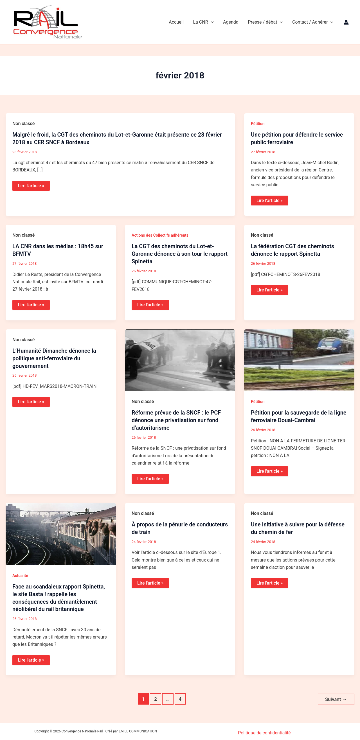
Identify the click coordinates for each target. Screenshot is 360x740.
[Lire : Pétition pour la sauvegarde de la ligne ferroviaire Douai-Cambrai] (299, 359)
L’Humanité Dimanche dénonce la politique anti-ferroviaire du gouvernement (54, 357)
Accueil (178, 22)
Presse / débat (266, 22)
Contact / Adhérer (313, 22)
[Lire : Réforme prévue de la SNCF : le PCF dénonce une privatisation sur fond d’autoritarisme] (180, 359)
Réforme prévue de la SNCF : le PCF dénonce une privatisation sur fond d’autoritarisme (177, 419)
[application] (213, 22)
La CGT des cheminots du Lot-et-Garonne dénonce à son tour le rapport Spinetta (180, 253)
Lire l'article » (31, 185)
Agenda (232, 22)
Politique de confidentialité (264, 730)
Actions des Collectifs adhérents (160, 235)
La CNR (205, 22)
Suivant (336, 697)
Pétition (258, 123)
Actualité (20, 574)
